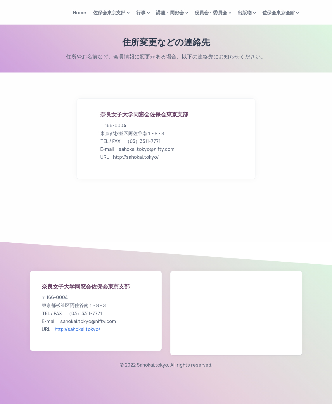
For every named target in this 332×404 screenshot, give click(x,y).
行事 (141, 12)
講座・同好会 (170, 12)
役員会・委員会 (211, 12)
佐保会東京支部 (109, 12)
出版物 (244, 12)
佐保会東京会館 (278, 12)
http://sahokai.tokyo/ (77, 329)
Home (79, 12)
